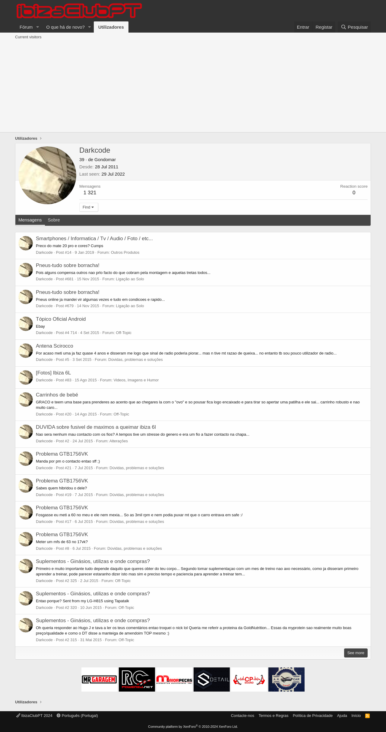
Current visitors (28, 37)
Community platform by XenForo (193, 726)
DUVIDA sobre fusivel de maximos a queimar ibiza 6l (96, 427)
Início (356, 715)
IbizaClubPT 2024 (34, 715)
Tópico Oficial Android (61, 319)
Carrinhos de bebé (57, 395)
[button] (37, 27)
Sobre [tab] (54, 219)
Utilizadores (111, 27)
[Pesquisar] (354, 27)
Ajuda (342, 715)
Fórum (26, 27)
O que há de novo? (65, 27)
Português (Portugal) (77, 715)
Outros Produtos (125, 252)
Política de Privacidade (313, 715)
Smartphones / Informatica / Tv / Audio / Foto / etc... (94, 238)
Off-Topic (123, 332)
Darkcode (44, 252)
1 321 (90, 193)
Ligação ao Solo (130, 279)
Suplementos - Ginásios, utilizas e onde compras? (93, 561)
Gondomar (105, 159)
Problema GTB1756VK (62, 454)
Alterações (118, 441)
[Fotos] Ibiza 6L (53, 373)
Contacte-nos (242, 715)
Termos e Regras (273, 715)
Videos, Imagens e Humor (136, 380)
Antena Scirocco (54, 346)
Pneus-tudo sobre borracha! (68, 265)
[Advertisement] (193, 87)
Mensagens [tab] (30, 219)
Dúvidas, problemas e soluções (135, 359)
